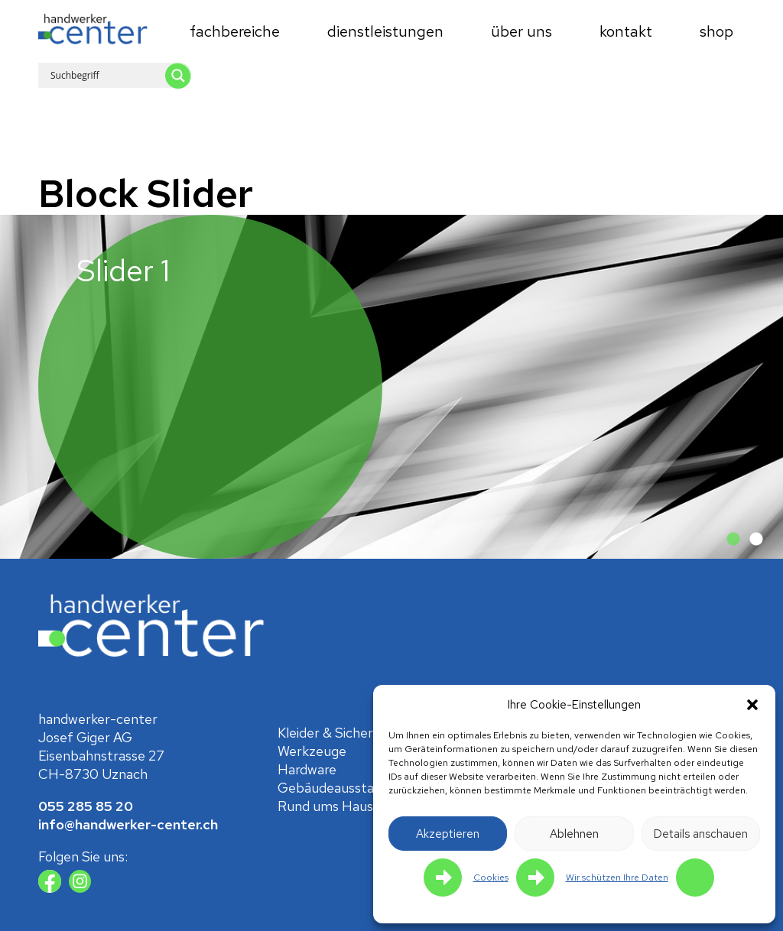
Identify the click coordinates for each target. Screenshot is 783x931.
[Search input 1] (127, 75)
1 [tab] (733, 539)
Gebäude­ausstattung (343, 787)
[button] (752, 704)
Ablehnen (574, 834)
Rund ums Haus (325, 806)
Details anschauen (701, 834)
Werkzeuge (312, 751)
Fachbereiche (235, 31)
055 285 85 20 (85, 806)
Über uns (521, 31)
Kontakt (625, 31)
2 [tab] (756, 539)
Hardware (307, 769)
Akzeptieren (447, 834)
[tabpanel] (391, 387)
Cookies (490, 877)
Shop (716, 31)
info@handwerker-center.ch (128, 824)
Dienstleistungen (385, 31)
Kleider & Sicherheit (337, 732)
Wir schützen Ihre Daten (617, 877)
